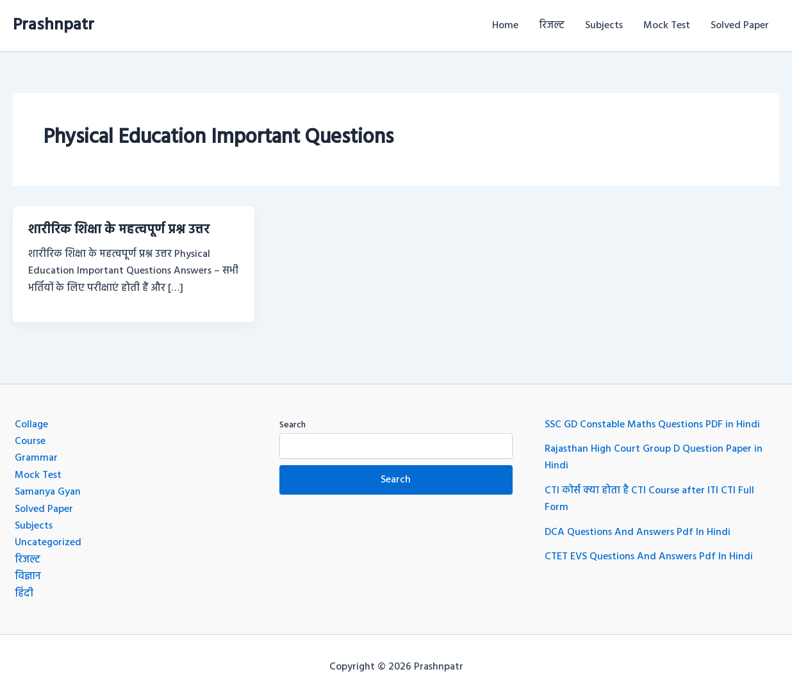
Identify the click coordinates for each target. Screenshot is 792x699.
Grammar (36, 458)
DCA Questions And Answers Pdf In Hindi (637, 532)
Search (292, 425)
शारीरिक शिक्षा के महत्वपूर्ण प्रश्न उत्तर (119, 230)
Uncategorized (48, 542)
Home (505, 25)
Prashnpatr (53, 25)
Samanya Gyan (48, 492)
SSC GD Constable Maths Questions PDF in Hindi (652, 424)
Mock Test (666, 25)
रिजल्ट (552, 25)
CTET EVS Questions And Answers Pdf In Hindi (649, 556)
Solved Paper (740, 25)
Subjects (604, 25)
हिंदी (24, 594)
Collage (31, 424)
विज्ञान (28, 576)
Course (30, 441)
